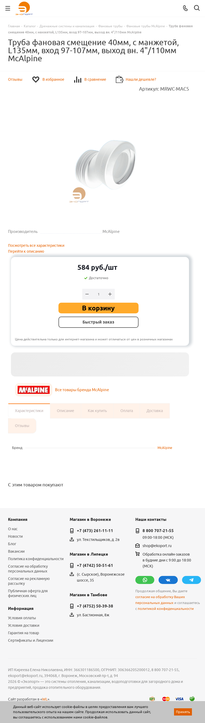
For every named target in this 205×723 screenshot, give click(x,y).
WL (45, 699)
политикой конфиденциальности (166, 609)
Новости (15, 536)
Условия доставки (23, 625)
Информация (21, 608)
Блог (12, 544)
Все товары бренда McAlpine (82, 389)
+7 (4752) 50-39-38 (95, 606)
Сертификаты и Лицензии (30, 640)
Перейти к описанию (26, 251)
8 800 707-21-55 (158, 530)
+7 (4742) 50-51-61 (95, 565)
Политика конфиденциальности (36, 559)
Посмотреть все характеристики (36, 245)
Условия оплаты (22, 618)
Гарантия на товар (23, 633)
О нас (13, 529)
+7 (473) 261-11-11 (95, 530)
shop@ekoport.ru (157, 546)
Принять (183, 712)
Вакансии (16, 551)
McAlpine (164, 447)
